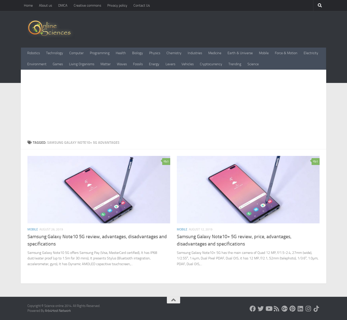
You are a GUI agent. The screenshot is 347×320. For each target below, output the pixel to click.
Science (253, 64)
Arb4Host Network (58, 311)
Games (58, 64)
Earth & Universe (240, 53)
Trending (234, 64)
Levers (170, 64)
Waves (122, 64)
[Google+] (284, 309)
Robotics (33, 53)
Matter (105, 64)
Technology (54, 53)
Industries (195, 53)
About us (45, 5)
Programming (100, 53)
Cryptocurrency (211, 64)
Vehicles (187, 64)
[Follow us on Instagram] (308, 309)
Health (121, 53)
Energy (154, 64)
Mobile (264, 53)
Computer (76, 53)
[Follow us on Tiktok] (316, 309)
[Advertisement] (173, 107)
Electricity (311, 53)
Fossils (138, 64)
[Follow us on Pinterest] (292, 309)
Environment (36, 64)
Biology (137, 53)
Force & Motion (286, 53)
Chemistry (173, 53)
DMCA (62, 5)
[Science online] (253, 309)
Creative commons (87, 5)
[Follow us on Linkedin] (300, 309)
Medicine (214, 53)
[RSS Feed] (277, 309)
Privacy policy (117, 5)
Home (28, 5)
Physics (154, 53)
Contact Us (141, 5)
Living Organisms (81, 64)
